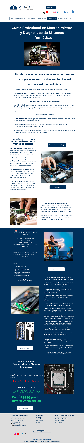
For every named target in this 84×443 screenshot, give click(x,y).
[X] (25, 434)
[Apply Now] (51, 7)
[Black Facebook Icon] (50, 12)
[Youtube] (47, 12)
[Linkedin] (58, 12)
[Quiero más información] (57, 145)
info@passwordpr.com (20, 425)
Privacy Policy (40, 430)
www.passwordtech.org (25, 242)
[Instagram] (54, 12)
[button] (72, 11)
